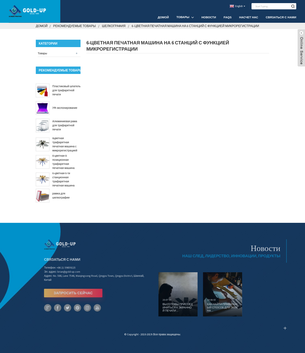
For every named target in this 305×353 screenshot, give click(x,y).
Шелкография (113, 26)
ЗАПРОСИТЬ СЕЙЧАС (65, 293)
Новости (209, 17)
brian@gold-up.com (60, 271)
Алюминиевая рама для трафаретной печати (64, 125)
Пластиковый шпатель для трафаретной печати (66, 90)
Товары (185, 17)
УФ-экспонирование (64, 108)
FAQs (228, 17)
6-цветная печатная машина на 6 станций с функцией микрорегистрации (195, 26)
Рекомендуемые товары (74, 26)
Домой (163, 17)
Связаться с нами (281, 17)
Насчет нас (248, 17)
